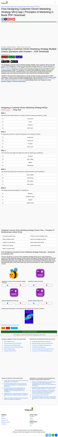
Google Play (14, 328)
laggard (30, 162)
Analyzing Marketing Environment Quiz (41, 341)
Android (31, 423)
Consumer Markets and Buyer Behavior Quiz (43, 349)
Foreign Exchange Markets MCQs (12, 345)
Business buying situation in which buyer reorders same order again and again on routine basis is (44, 388)
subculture (30, 125)
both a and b (30, 146)
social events (30, 137)
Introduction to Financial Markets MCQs (13, 347)
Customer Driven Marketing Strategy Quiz (42, 350)
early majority (30, 159)
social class (30, 118)
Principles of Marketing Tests (12, 67)
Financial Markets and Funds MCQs (12, 343)
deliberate (30, 193)
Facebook (32, 416)
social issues (30, 140)
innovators (30, 156)
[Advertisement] (29, 34)
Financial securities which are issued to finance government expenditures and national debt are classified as (15, 385)
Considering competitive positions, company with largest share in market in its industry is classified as (44, 398)
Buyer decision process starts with (40, 395)
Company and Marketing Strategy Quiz (41, 345)
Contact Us (4, 424)
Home (2, 416)
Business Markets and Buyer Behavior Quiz (42, 343)
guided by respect (30, 196)
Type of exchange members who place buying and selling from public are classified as (16, 398)
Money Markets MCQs (9, 349)
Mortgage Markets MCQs (10, 350)
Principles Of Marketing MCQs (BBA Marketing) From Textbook (20, 6)
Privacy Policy (4, 420)
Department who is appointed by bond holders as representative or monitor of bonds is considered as (16, 395)
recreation (30, 143)
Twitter (31, 418)
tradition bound (30, 203)
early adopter (30, 165)
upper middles (30, 174)
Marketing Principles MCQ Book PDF (10, 325)
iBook (3, 328)
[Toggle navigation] (55, 2)
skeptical (30, 199)
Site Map (3, 418)
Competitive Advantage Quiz (39, 347)
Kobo (8, 328)
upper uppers (30, 184)
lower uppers (30, 181)
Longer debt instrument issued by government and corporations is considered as (16, 381)
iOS (30, 425)
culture (30, 121)
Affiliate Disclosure (5, 422)
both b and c (30, 128)
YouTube (32, 420)
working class (30, 178)
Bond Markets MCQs (9, 341)
